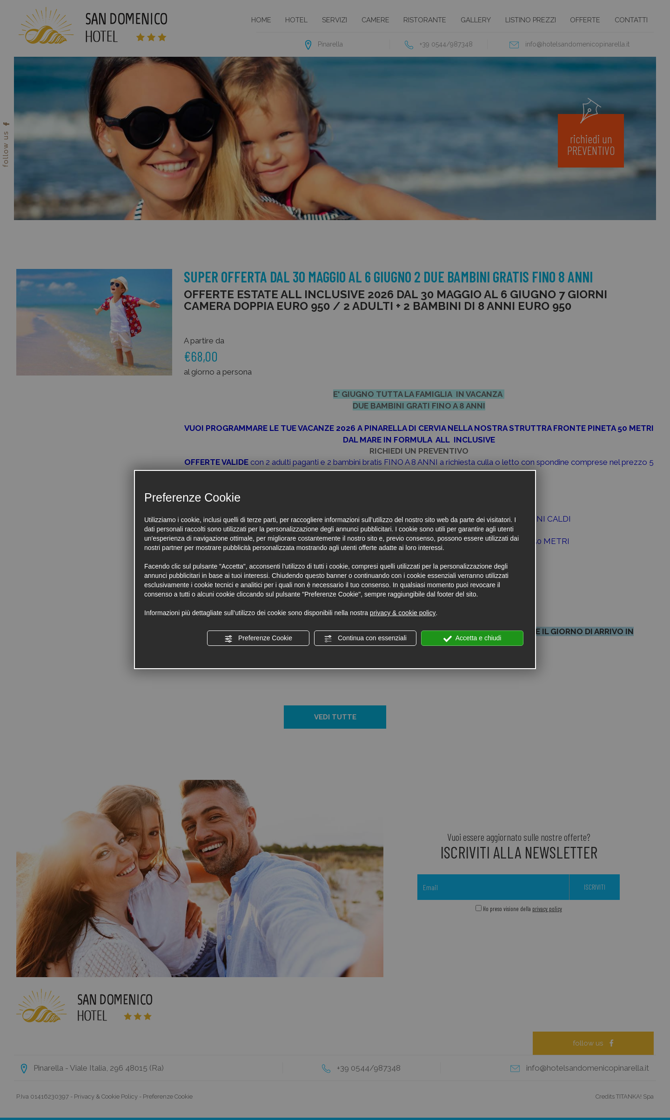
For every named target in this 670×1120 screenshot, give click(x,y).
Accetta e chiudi (472, 638)
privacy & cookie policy (403, 613)
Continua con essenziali (365, 638)
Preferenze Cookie (258, 638)
